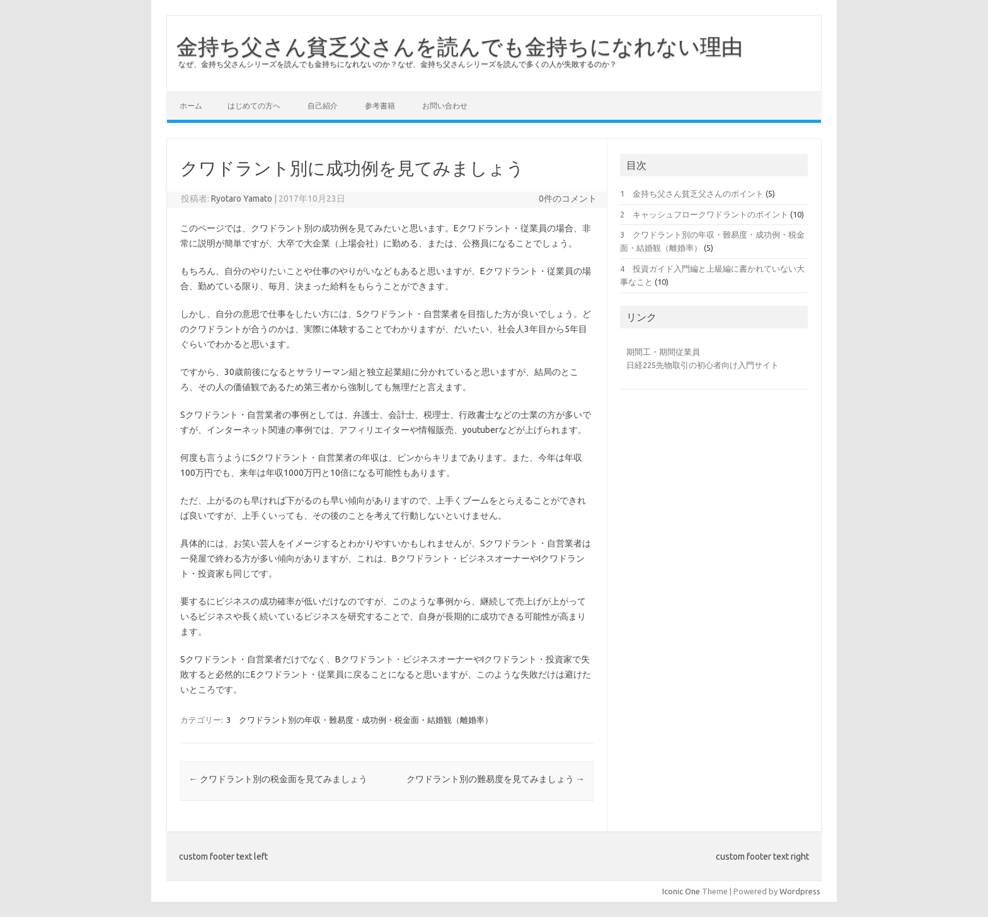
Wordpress (799, 891)
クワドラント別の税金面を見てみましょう (278, 779)
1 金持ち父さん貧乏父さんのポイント (692, 193)
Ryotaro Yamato (241, 198)
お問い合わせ (445, 105)
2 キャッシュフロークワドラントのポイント (704, 214)
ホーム (191, 105)
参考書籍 (380, 105)
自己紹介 (322, 105)
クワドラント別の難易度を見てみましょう (495, 779)
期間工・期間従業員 (663, 351)
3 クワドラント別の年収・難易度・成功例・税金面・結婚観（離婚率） (359, 719)
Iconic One (681, 891)
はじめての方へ (253, 105)
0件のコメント (568, 198)
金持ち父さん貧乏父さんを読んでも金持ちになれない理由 (459, 46)
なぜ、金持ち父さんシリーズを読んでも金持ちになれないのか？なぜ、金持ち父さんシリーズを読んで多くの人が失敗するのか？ (397, 64)
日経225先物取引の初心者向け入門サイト (702, 364)
